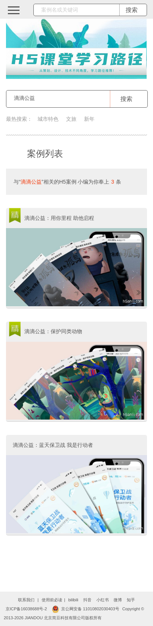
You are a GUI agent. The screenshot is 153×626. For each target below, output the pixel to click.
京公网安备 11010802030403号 (85, 609)
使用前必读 (52, 600)
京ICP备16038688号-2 (26, 609)
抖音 (87, 600)
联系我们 (26, 600)
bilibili (73, 600)
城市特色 (48, 119)
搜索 (126, 99)
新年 (89, 119)
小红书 (102, 600)
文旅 (71, 119)
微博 (118, 600)
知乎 (131, 600)
